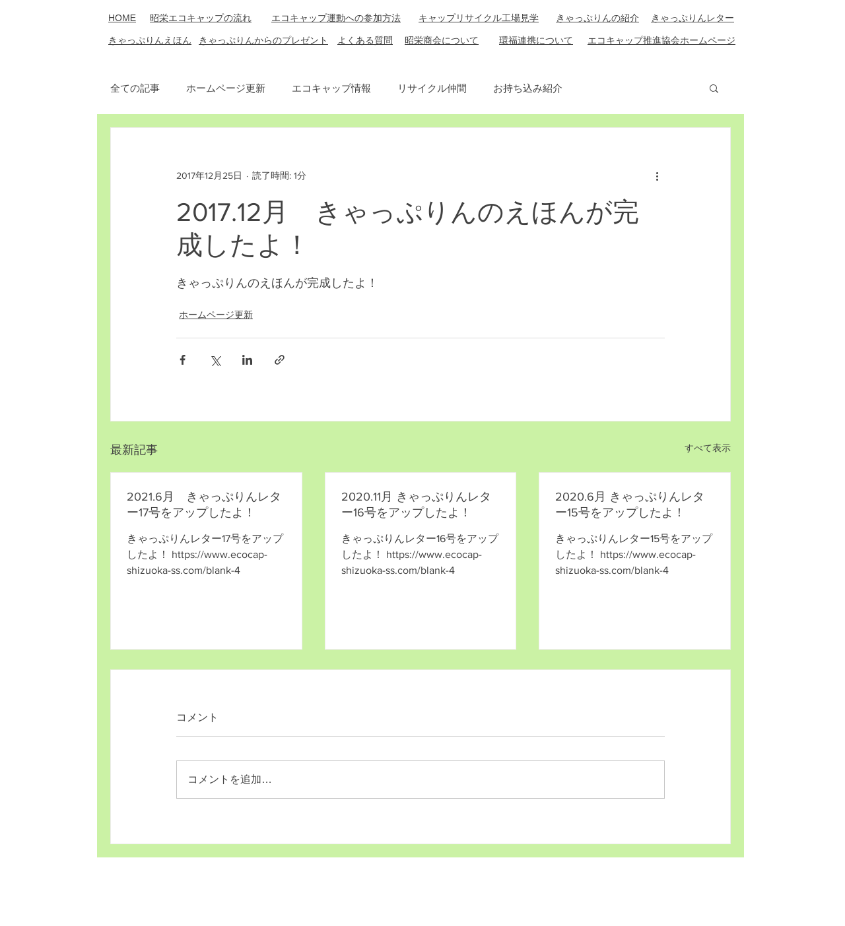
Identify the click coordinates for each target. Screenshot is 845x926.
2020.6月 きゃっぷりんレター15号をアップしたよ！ (629, 504)
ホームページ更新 (225, 88)
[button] (714, 87)
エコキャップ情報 (331, 88)
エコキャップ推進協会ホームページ (661, 40)
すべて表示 (708, 448)
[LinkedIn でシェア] (247, 360)
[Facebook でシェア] (182, 360)
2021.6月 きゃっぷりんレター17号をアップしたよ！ (204, 504)
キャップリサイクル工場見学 (479, 18)
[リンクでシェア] (279, 360)
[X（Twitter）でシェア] (215, 360)
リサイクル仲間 (432, 88)
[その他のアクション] (657, 175)
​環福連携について (536, 40)
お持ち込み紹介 (527, 88)
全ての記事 (135, 88)
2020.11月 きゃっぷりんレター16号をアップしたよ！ (416, 504)
